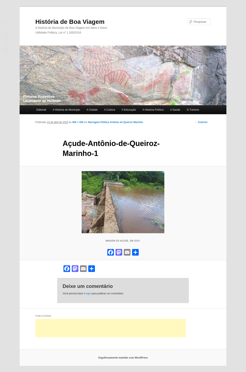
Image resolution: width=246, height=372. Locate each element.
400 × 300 (77, 122)
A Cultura (109, 109)
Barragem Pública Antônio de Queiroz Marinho (115, 122)
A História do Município (66, 109)
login (88, 293)
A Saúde (175, 109)
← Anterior (201, 122)
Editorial (41, 109)
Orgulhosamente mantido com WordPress (123, 357)
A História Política (153, 109)
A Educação (129, 109)
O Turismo (193, 109)
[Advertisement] (110, 328)
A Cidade (92, 109)
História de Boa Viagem (70, 21)
